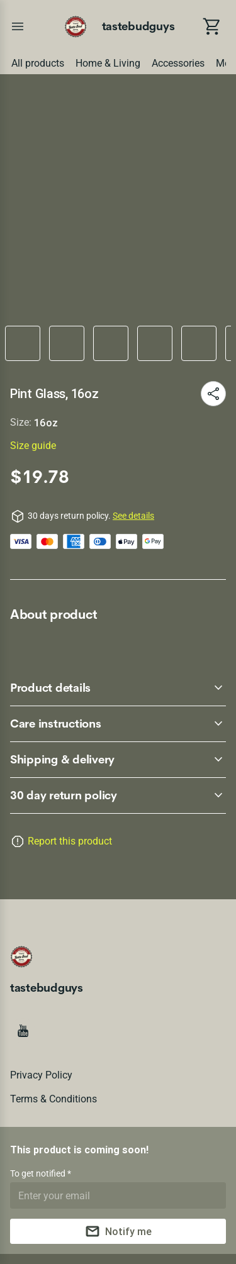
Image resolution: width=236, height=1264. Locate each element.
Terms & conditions (53, 1099)
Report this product (70, 841)
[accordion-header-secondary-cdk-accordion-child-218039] (118, 795)
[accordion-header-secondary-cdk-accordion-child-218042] (118, 759)
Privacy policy (41, 1075)
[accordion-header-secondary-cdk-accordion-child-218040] (118, 688)
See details (133, 516)
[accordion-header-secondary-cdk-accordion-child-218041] (118, 723)
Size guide (33, 446)
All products (37, 63)
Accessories (178, 63)
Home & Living (108, 63)
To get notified (38, 1173)
